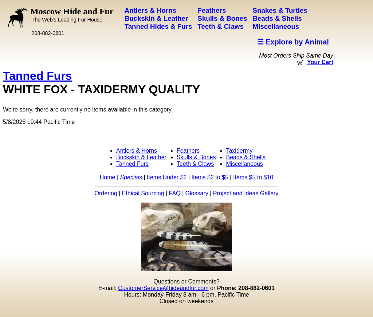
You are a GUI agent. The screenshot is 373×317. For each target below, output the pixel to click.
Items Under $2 (166, 177)
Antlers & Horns (136, 151)
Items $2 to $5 (209, 177)
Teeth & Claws (195, 164)
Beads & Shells (246, 157)
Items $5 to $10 (253, 177)
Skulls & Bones (196, 157)
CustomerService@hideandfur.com (163, 288)
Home (107, 177)
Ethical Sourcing (143, 193)
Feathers (188, 151)
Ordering (106, 193)
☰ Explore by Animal (293, 42)
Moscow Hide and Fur (72, 15)
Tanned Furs (37, 75)
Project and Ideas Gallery (246, 193)
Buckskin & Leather (141, 157)
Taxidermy (239, 151)
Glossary (196, 193)
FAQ (175, 193)
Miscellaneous (244, 164)
